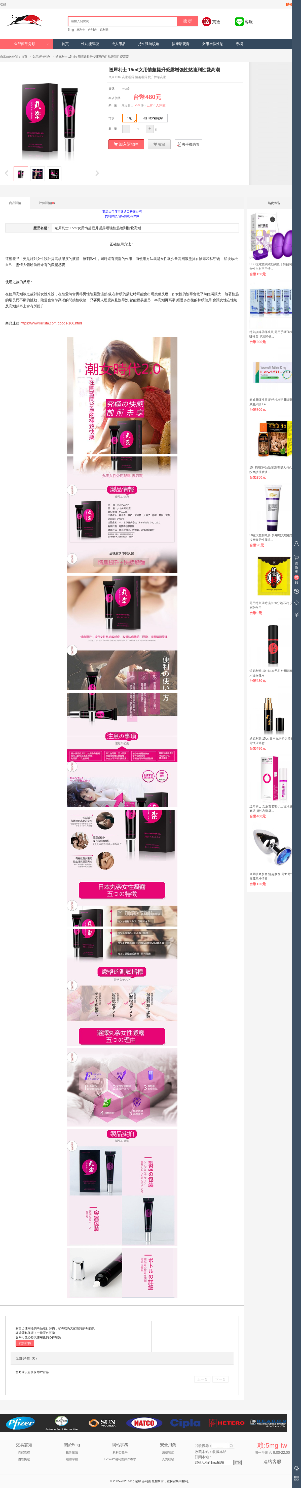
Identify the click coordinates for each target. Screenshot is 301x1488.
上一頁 (202, 1379)
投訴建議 (72, 1452)
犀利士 (80, 29)
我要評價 (25, 1343)
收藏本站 (219, 1451)
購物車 (291, 4)
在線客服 (72, 1459)
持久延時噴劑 (148, 44)
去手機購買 (191, 144)
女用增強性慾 (212, 44)
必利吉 (92, 29)
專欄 (239, 44)
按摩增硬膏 (181, 44)
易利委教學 (120, 1452)
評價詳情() (47, 203)
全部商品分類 (31, 44)
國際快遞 (24, 1459)
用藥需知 (168, 1452)
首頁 (65, 44)
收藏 (3, 4)
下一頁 (220, 1379)
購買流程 (24, 1452)
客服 (249, 22)
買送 (216, 22)
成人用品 (118, 44)
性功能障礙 (90, 44)
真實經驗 (168, 1459)
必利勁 (103, 29)
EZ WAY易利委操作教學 (120, 1459)
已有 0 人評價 (156, 105)
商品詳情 (15, 203)
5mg (71, 29)
